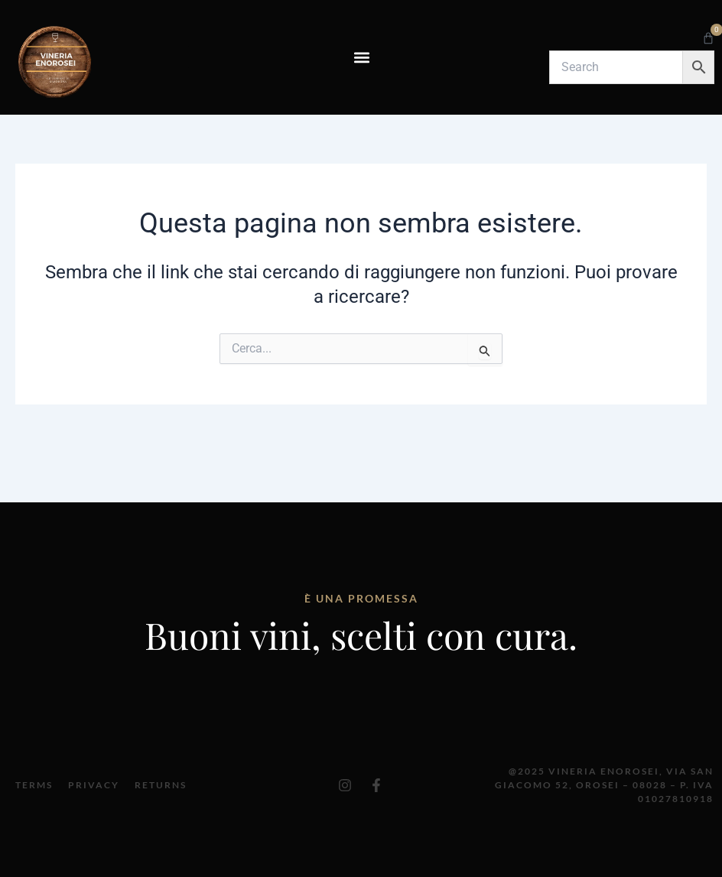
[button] (361, 57)
